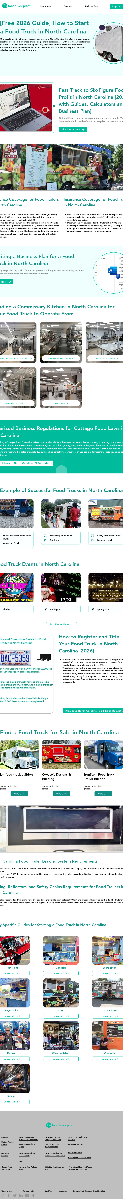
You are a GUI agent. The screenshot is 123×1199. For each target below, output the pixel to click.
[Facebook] (8, 1195)
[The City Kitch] (61, 403)
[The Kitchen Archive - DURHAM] (61, 358)
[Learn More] (61, 973)
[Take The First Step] (73, 129)
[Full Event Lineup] (61, 624)
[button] (45, 6)
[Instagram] (2, 1195)
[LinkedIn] (20, 1195)
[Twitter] (14, 1195)
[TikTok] (33, 1195)
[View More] (19, 793)
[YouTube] (27, 1195)
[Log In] (116, 6)
